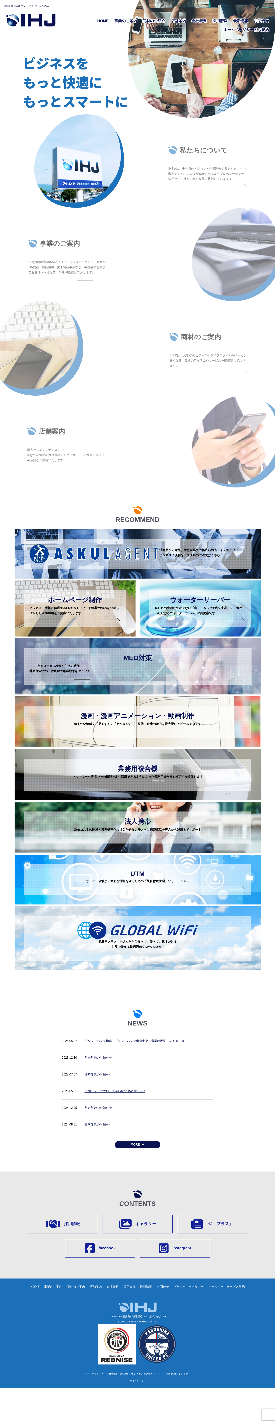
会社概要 (199, 21)
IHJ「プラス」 (212, 1258)
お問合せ (261, 21)
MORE (135, 1178)
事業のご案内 (125, 21)
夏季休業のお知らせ (98, 1158)
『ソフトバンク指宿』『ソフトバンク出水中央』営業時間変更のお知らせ (135, 1074)
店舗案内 (178, 21)
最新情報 (240, 21)
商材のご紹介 (154, 21)
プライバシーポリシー (188, 1322)
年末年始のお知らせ (98, 1091)
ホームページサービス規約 (246, 30)
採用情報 (219, 21)
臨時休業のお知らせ (98, 1108)
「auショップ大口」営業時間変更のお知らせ (115, 1124)
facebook (100, 1283)
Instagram (174, 1283)
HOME (103, 21)
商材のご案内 (76, 1322)
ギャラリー (137, 1258)
